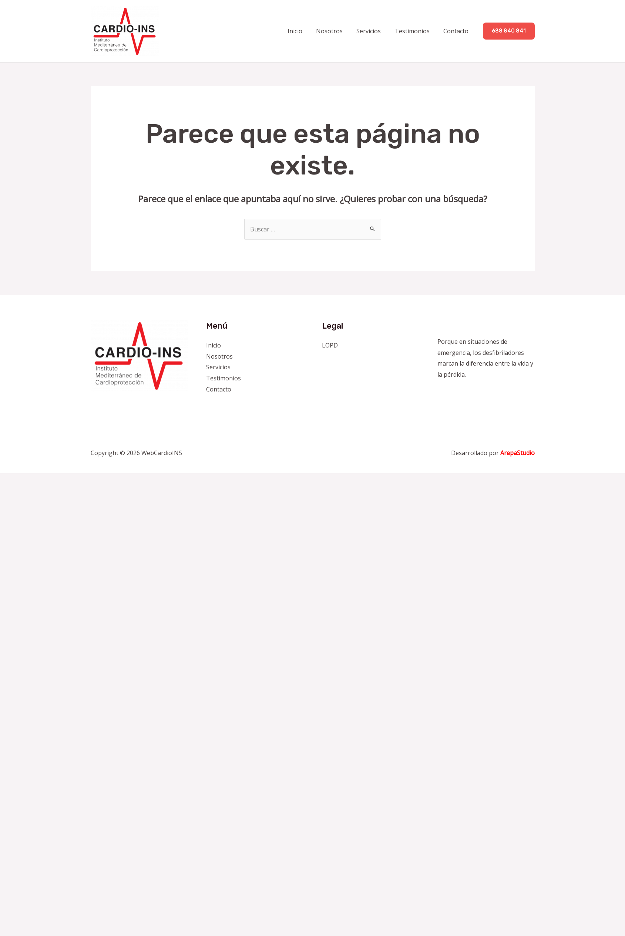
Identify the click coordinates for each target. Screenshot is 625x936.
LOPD (330, 345)
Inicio (303, 31)
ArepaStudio (517, 453)
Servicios (374, 31)
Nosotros (336, 31)
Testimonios (415, 31)
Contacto (457, 31)
